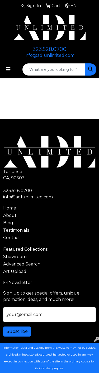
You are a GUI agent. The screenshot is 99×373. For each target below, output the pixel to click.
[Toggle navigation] (8, 69)
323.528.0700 (50, 49)
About (10, 215)
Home (9, 208)
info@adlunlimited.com (49, 55)
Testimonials (16, 230)
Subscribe (17, 331)
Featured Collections (25, 249)
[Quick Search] (53, 69)
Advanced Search (21, 264)
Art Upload (14, 271)
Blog (8, 222)
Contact (11, 237)
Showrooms (15, 256)
